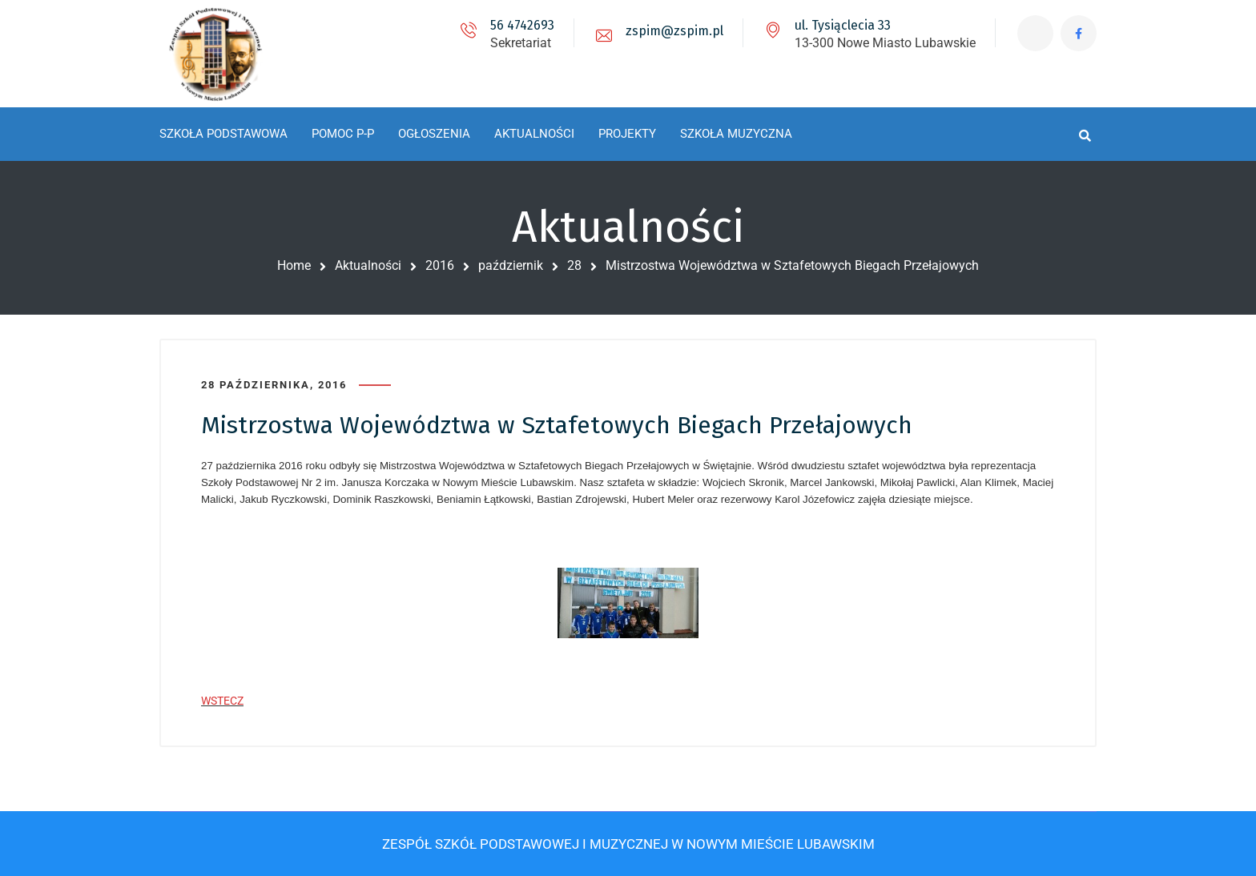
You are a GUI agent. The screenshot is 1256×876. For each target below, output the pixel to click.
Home (294, 265)
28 (574, 265)
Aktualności (368, 265)
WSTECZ (222, 700)
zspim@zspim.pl (674, 30)
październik (510, 265)
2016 (439, 265)
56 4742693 (522, 25)
